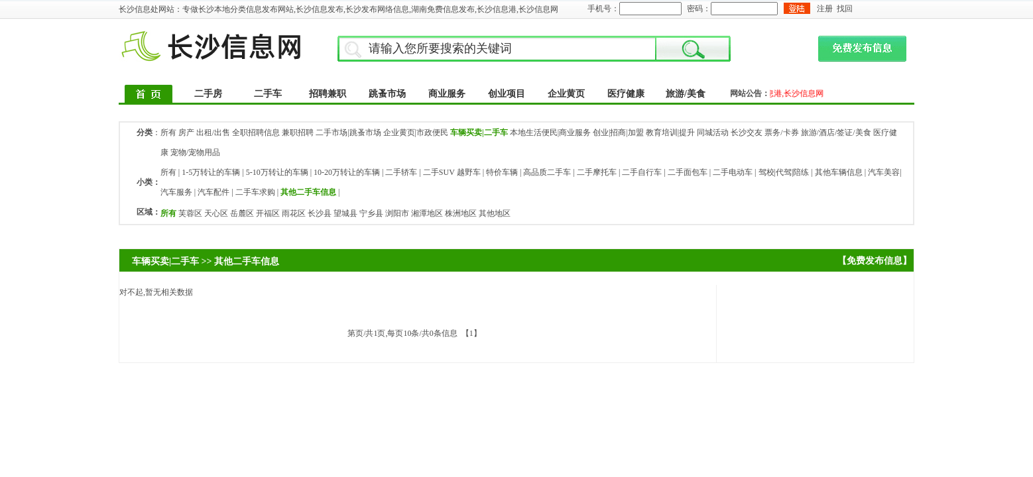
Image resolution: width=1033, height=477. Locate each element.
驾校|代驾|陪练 (784, 172)
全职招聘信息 (256, 132)
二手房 (208, 94)
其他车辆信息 (839, 172)
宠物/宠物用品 (195, 152)
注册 (825, 8)
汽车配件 (213, 192)
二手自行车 (642, 172)
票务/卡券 (781, 132)
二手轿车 (401, 172)
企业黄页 (566, 94)
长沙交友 (746, 132)
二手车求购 (255, 192)
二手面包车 (687, 172)
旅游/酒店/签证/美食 (836, 132)
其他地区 (495, 213)
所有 (168, 132)
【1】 (471, 333)
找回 (845, 8)
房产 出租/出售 (204, 132)
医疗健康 (625, 94)
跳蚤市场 (387, 94)
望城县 (345, 213)
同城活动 (713, 132)
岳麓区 (242, 213)
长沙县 (320, 213)
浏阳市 (397, 213)
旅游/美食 (685, 94)
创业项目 (506, 94)
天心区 (216, 213)
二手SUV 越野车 (452, 172)
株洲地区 (461, 213)
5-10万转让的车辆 (277, 172)
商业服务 (446, 94)
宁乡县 (371, 213)
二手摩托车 (597, 172)
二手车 (268, 94)
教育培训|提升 (670, 132)
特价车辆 (502, 172)
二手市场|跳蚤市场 (348, 132)
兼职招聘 (298, 132)
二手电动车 (733, 172)
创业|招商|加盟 (618, 132)
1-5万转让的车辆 (211, 172)
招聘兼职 (327, 94)
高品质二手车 (547, 172)
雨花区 (294, 213)
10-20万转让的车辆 (347, 172)
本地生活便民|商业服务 (550, 132)
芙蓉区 (190, 213)
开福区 (268, 213)
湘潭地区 (427, 213)
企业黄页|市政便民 (415, 132)
